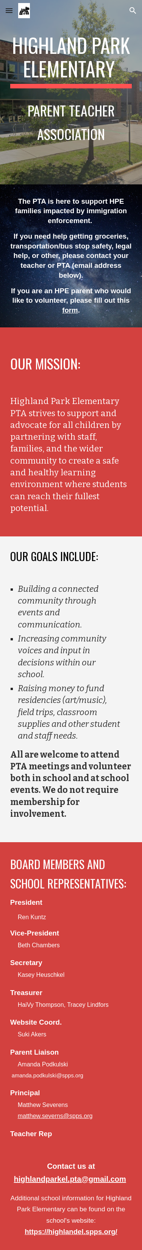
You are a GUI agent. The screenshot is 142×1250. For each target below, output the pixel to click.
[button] (9, 10)
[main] (71, 92)
